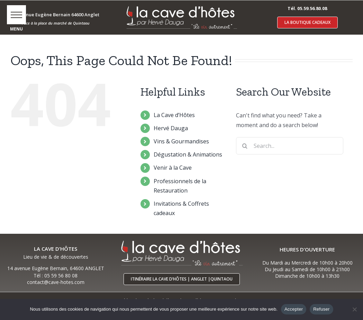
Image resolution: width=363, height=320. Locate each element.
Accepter (293, 309)
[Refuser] (354, 309)
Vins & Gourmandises (181, 141)
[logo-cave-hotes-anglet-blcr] (181, 6)
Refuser (321, 309)
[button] (16, 14)
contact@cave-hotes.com (55, 282)
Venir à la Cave (173, 167)
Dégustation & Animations (188, 154)
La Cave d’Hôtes (174, 115)
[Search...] (289, 145)
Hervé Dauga (171, 128)
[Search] (244, 145)
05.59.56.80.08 (312, 8)
